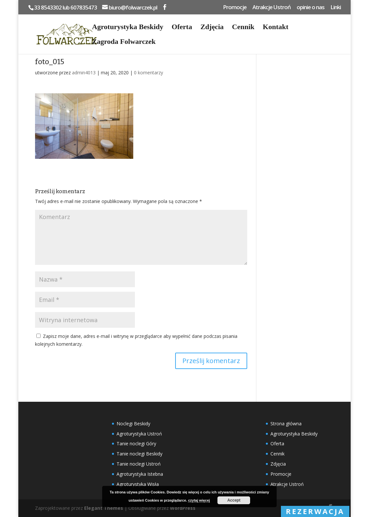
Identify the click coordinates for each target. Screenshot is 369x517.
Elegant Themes (103, 508)
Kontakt (275, 28)
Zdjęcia (212, 28)
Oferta (182, 28)
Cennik (243, 28)
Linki (335, 7)
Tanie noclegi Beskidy (139, 454)
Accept (233, 500)
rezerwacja (315, 511)
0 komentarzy (148, 72)
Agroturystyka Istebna (140, 474)
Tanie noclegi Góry (136, 443)
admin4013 (84, 72)
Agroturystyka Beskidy (127, 28)
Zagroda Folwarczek (124, 42)
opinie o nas (310, 7)
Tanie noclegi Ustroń (139, 464)
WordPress (182, 508)
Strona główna (286, 423)
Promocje (235, 7)
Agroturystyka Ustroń (139, 434)
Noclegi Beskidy (133, 423)
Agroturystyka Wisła (138, 484)
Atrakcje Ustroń (271, 7)
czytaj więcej (199, 500)
